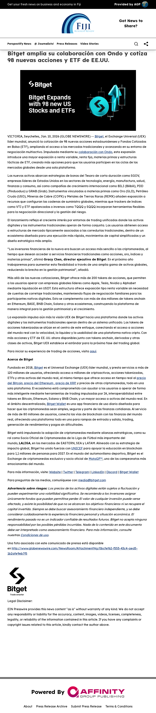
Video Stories (89, 43)
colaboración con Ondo (95, 152)
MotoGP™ (96, 459)
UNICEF (77, 448)
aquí (93, 351)
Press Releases (67, 43)
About (28, 706)
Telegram (82, 472)
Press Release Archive (51, 706)
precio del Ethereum (39, 383)
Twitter (68, 472)
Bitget (99, 136)
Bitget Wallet (56, 404)
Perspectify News (19, 43)
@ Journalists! (44, 43)
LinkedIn (97, 472)
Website (55, 472)
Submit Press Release (86, 706)
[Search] (136, 44)
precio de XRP (65, 383)
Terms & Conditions (118, 706)
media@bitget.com (92, 480)
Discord (111, 472)
